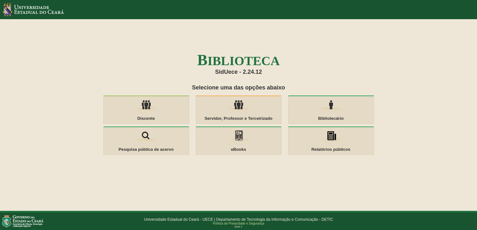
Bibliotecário (331, 118)
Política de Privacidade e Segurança (238, 223)
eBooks (238, 149)
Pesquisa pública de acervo (146, 149)
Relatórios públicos (330, 149)
